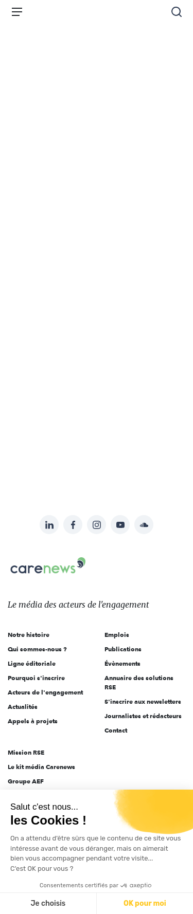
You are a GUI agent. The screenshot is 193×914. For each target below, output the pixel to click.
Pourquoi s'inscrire (36, 678)
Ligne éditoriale (32, 663)
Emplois (116, 634)
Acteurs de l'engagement (45, 692)
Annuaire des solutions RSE (138, 682)
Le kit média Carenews (41, 767)
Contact (115, 730)
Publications (123, 649)
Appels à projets (33, 721)
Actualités (23, 706)
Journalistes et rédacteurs (143, 716)
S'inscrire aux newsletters (142, 701)
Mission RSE (26, 752)
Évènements (122, 663)
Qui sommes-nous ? (37, 649)
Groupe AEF (26, 781)
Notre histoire (28, 634)
